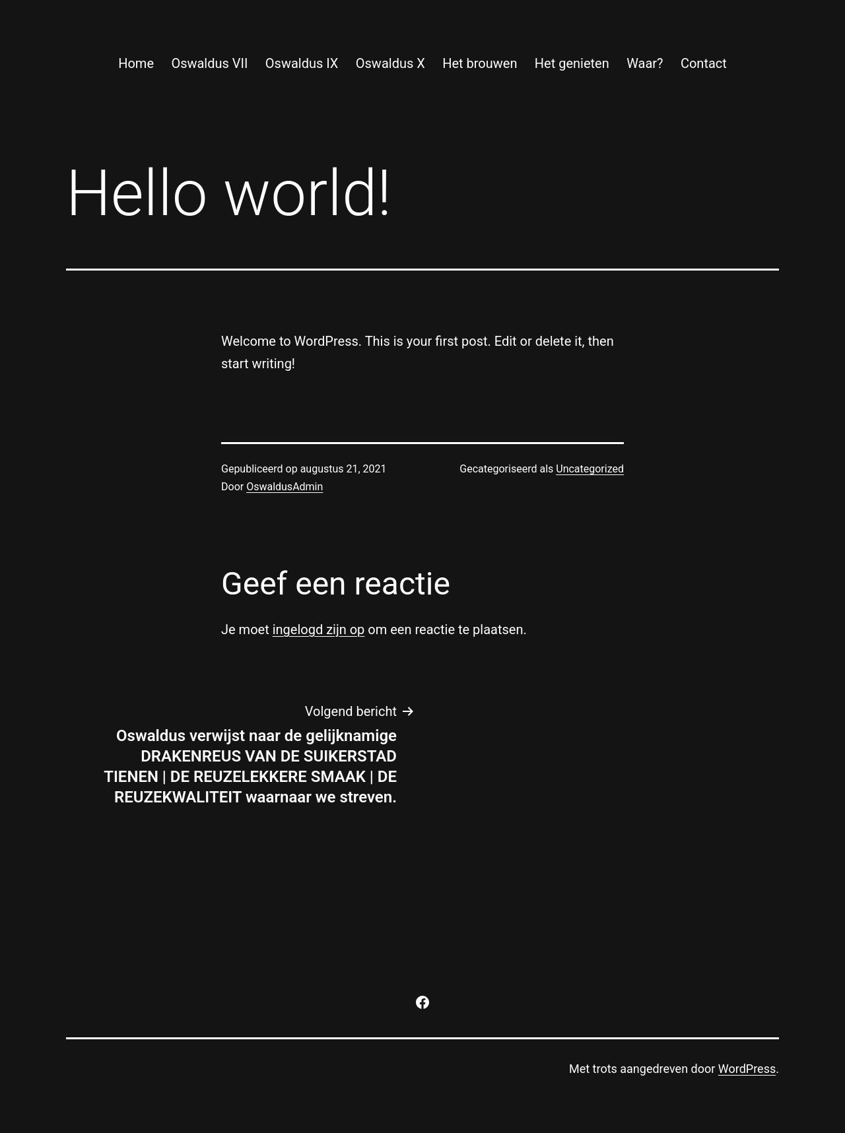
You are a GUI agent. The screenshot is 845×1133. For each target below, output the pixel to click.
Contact (704, 63)
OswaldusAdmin (284, 486)
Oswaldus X (390, 63)
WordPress (747, 1069)
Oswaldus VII (209, 63)
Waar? (644, 63)
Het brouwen (479, 63)
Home (136, 63)
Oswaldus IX (302, 63)
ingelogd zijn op (319, 629)
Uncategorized (590, 469)
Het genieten (572, 63)
